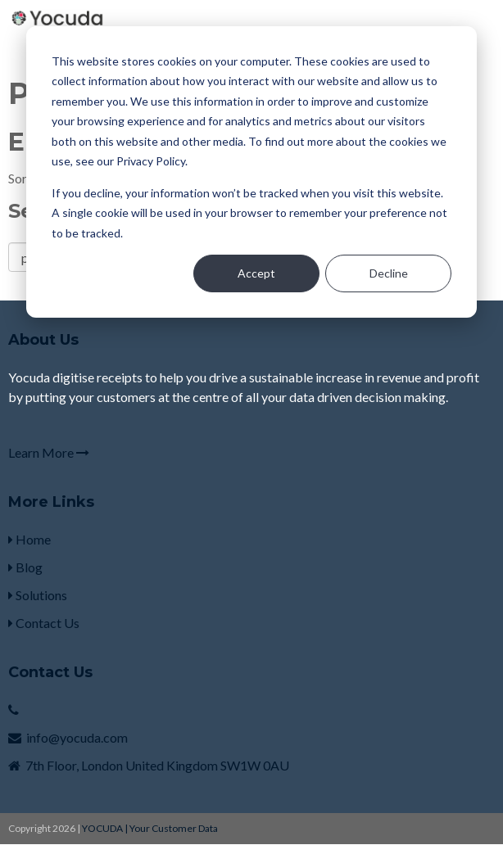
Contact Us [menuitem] (43, 622)
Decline (388, 273)
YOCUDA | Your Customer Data (150, 828)
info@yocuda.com (77, 737)
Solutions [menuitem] (37, 595)
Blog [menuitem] (25, 567)
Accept (256, 273)
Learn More (48, 452)
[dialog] (251, 172)
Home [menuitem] (29, 539)
